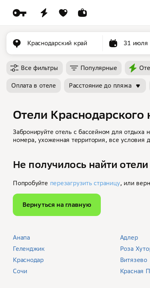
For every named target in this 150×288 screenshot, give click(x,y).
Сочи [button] (20, 271)
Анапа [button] (21, 237)
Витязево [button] (133, 260)
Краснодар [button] (28, 260)
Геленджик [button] (29, 248)
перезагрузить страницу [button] (85, 183)
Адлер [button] (129, 237)
